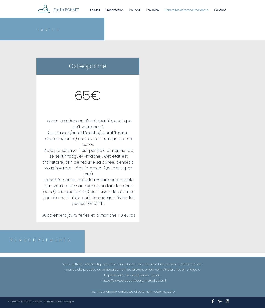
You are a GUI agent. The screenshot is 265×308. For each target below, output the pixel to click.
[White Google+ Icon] (220, 301)
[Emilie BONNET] (80, 10)
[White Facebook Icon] (212, 301)
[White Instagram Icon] (227, 301)
